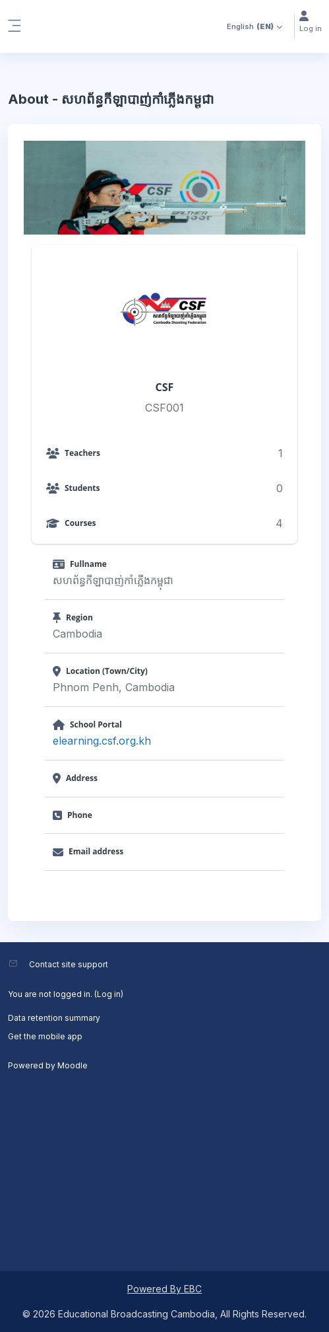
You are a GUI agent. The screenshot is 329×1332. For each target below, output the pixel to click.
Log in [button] (310, 22)
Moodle (72, 1065)
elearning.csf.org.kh (102, 740)
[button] (251, 26)
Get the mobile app (45, 1036)
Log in (109, 994)
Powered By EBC (164, 1288)
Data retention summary (54, 1018)
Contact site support (68, 964)
